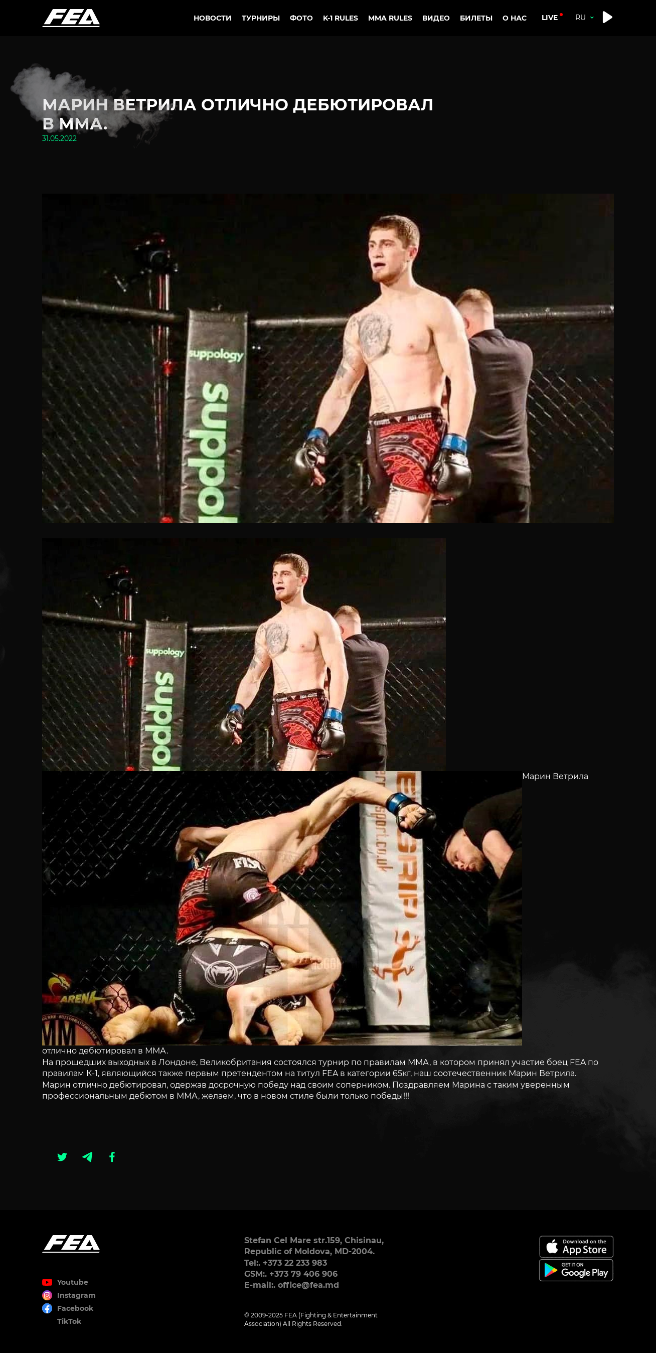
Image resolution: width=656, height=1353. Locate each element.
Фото (301, 18)
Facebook (75, 1308)
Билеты (476, 18)
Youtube (72, 1282)
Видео (436, 18)
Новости (213, 18)
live (550, 17)
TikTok (69, 1321)
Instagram (76, 1295)
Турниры (261, 18)
